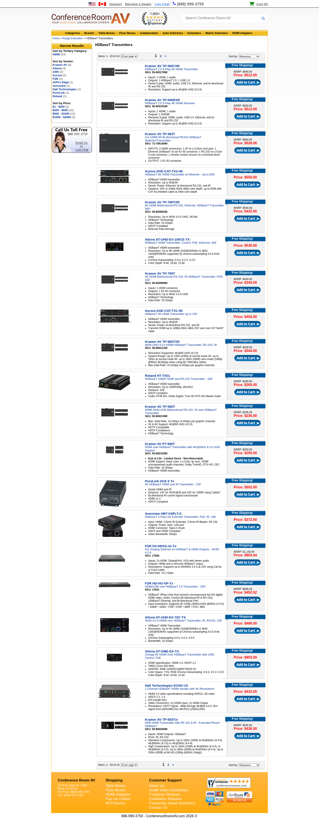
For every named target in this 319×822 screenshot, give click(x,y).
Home (55, 38)
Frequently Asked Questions (172, 803)
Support (115, 4)
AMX (58, 71)
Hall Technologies (67, 89)
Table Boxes (106, 33)
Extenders (194, 33)
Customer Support (165, 780)
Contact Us (158, 807)
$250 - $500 (63, 110)
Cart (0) (262, 4)
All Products (115, 803)
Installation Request (165, 799)
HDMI (59, 54)
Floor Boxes (127, 33)
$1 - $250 (61, 106)
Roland (60, 96)
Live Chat (162, 4)
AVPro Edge (63, 82)
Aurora (59, 75)
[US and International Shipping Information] (97, 4)
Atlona (59, 68)
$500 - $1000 (64, 113)
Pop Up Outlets (118, 799)
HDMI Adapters (242, 33)
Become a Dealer (138, 4)
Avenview (61, 85)
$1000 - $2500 (64, 117)
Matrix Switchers (216, 33)
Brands (89, 33)
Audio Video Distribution (168, 790)
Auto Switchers (173, 33)
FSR (58, 78)
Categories (72, 33)
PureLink (61, 92)
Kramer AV (62, 64)
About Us (156, 786)
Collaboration (149, 33)
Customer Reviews (164, 794)
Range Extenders (72, 38)
